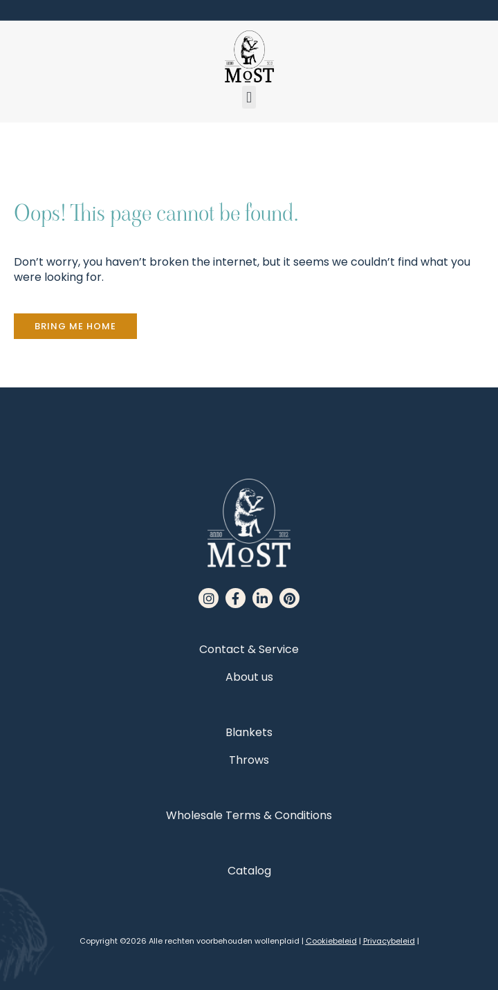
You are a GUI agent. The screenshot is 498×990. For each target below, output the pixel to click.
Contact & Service (249, 649)
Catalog (249, 871)
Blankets (249, 732)
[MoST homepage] (249, 57)
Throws (249, 760)
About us (249, 677)
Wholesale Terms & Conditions (249, 815)
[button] (248, 97)
